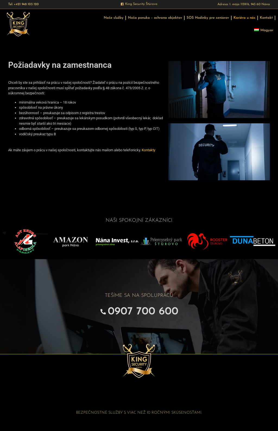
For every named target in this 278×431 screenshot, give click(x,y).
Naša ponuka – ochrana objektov (155, 18)
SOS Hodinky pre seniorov (208, 18)
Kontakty (148, 150)
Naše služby (114, 18)
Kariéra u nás (244, 18)
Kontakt (266, 18)
